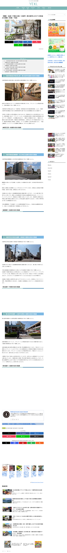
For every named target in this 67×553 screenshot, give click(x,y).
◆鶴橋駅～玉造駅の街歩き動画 (12, 62)
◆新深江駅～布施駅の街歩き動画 (12, 59)
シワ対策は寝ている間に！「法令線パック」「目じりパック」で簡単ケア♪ (33, 472)
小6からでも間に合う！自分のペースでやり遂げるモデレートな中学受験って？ (26, 472)
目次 (21, 55)
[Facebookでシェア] (12, 42)
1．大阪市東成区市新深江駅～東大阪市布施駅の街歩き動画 (17, 57)
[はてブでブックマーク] (19, 42)
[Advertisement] (23, 398)
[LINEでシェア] (33, 42)
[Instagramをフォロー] (13, 417)
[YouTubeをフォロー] (14, 417)
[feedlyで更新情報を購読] (16, 417)
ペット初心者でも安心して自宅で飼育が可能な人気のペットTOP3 (4, 471)
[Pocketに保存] (26, 42)
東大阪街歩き (15, 425)
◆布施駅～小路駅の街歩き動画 (12, 69)
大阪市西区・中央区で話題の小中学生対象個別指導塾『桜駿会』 (19, 421)
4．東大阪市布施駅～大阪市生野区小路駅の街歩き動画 (16, 67)
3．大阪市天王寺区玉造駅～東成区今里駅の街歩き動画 (16, 64)
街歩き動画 (21, 425)
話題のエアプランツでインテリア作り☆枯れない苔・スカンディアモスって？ (19, 472)
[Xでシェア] (5, 42)
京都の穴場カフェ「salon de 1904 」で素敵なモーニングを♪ (40, 471)
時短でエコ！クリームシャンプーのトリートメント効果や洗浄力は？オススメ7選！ (11, 472)
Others (3, 425)
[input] (57, 14)
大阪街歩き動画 (9, 425)
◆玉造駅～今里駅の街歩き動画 (12, 66)
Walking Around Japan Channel (19, 409)
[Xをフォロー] (11, 417)
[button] (40, 42)
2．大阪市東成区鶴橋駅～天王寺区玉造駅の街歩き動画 (16, 61)
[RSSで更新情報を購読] (18, 417)
